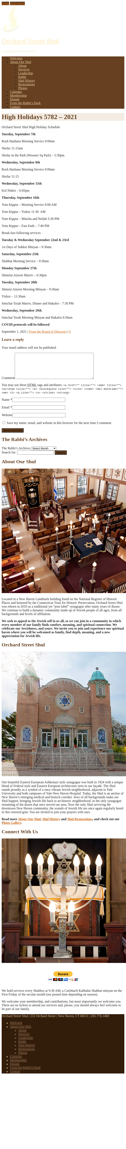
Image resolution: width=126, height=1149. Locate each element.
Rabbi (22, 77)
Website (7, 420)
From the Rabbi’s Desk (25, 103)
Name (6, 404)
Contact (15, 106)
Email (6, 412)
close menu (17, 3)
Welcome (16, 58)
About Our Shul (20, 62)
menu (5, 3)
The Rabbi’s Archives (16, 453)
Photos (22, 88)
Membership (18, 95)
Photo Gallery (11, 828)
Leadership (25, 73)
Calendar (16, 92)
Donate (14, 99)
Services (23, 69)
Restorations (26, 84)
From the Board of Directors (48, 331)
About (22, 65)
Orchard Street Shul (30, 41)
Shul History (26, 80)
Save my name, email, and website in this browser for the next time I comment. (59, 428)
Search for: (9, 457)
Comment (8, 383)
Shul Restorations (79, 824)
